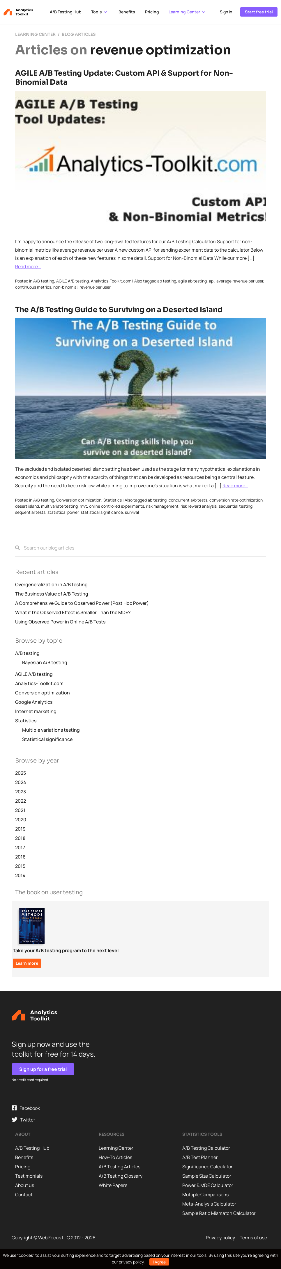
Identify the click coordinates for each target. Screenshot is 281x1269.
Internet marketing (35, 711)
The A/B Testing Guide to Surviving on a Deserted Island (119, 309)
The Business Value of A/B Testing (51, 594)
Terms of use (253, 1237)
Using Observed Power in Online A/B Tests (60, 621)
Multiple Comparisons (205, 1194)
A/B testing (43, 281)
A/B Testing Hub (66, 12)
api (211, 281)
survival (132, 512)
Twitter (23, 1120)
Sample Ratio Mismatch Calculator (219, 1213)
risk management (162, 506)
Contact (24, 1194)
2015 (20, 866)
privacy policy (131, 1262)
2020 (20, 819)
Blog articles (79, 34)
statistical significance (102, 512)
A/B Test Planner (200, 1157)
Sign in (226, 12)
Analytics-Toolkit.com (111, 281)
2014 (20, 875)
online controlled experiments (116, 506)
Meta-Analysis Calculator (209, 1204)
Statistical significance (47, 739)
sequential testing (235, 506)
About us (24, 1185)
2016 (20, 857)
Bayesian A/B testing (44, 662)
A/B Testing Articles (119, 1166)
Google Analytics (33, 702)
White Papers (113, 1185)
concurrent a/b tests (188, 500)
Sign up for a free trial (43, 1069)
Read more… (28, 266)
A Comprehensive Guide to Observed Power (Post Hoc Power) (82, 603)
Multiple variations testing (51, 730)
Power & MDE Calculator (207, 1185)
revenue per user (95, 287)
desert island (27, 506)
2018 (20, 838)
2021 (20, 810)
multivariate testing (59, 506)
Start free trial (259, 12)
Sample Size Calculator (206, 1176)
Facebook (26, 1108)
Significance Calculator (207, 1166)
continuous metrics (33, 287)
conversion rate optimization (236, 500)
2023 (20, 791)
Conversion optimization (78, 500)
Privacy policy (220, 1237)
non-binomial (65, 287)
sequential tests (30, 512)
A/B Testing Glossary (120, 1176)
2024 (20, 782)
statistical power (63, 512)
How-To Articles (115, 1157)
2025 (20, 773)
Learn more (27, 963)
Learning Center (188, 12)
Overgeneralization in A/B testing (51, 584)
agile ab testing (192, 281)
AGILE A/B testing (72, 281)
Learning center (35, 34)
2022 (20, 801)
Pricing (152, 12)
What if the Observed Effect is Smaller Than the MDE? (73, 612)
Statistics (112, 500)
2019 (20, 829)
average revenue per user (239, 281)
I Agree (159, 1262)
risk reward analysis (199, 506)
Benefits (127, 12)
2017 (20, 847)
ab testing (166, 281)
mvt (83, 506)
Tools (100, 12)
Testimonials (29, 1176)
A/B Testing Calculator (206, 1148)
